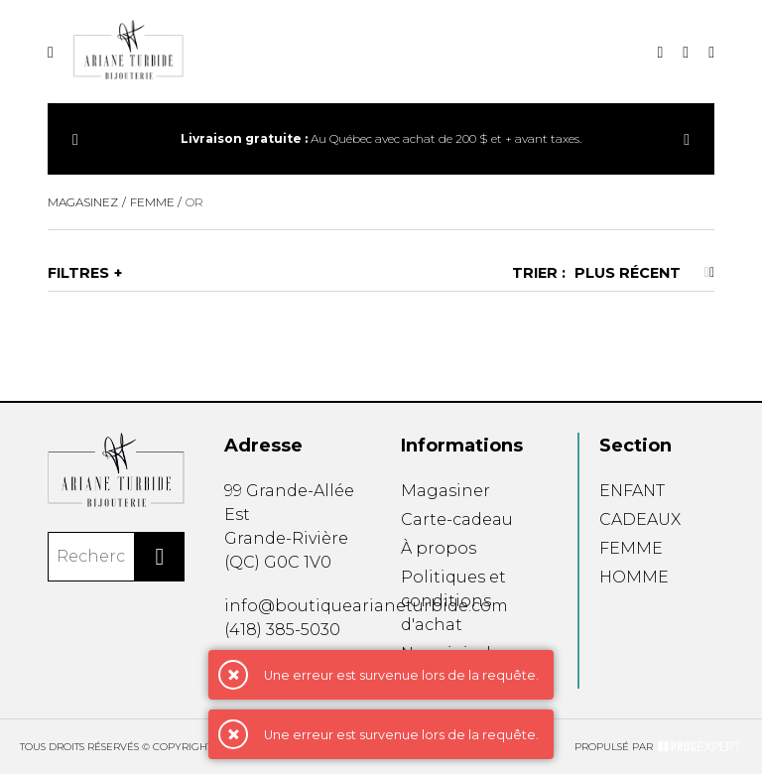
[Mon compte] (686, 52)
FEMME (631, 548)
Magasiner (445, 490)
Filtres (78, 273)
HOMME (634, 577)
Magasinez (83, 201)
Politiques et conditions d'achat (453, 601)
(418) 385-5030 (282, 629)
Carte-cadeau (457, 519)
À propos (438, 548)
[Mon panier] (711, 52)
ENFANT (632, 490)
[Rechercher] (160, 556)
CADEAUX (640, 519)
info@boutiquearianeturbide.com (366, 605)
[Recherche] (660, 52)
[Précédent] (75, 139)
